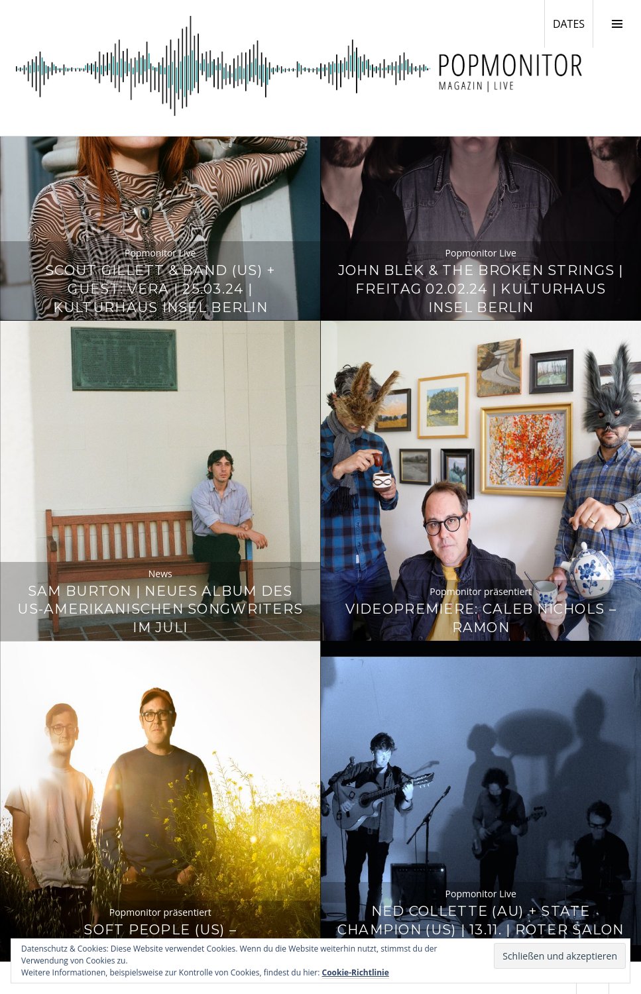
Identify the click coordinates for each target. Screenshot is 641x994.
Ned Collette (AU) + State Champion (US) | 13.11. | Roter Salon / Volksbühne (480, 929)
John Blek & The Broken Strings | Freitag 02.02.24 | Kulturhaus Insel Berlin (481, 288)
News (160, 573)
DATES (573, 23)
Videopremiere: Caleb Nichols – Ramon (480, 617)
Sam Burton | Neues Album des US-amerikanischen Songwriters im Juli (160, 609)
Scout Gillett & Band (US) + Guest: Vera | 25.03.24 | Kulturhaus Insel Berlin (160, 288)
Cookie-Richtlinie (355, 972)
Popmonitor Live (160, 253)
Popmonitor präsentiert (481, 591)
